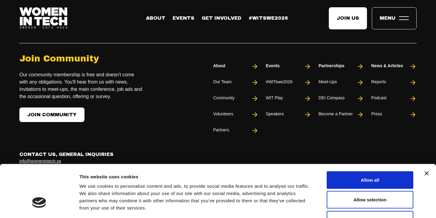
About (155, 18)
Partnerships (341, 66)
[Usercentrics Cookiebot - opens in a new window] (39, 206)
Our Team (236, 82)
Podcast (394, 98)
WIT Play (288, 98)
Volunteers (236, 114)
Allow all (370, 138)
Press (394, 114)
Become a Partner (341, 114)
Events (183, 18)
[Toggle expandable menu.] (394, 18)
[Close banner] (426, 132)
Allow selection (369, 158)
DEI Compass (341, 98)
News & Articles (394, 66)
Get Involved (221, 18)
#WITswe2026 (268, 18)
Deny (370, 178)
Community (236, 98)
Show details (318, 206)
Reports (394, 82)
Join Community (52, 114)
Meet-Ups (341, 82)
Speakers (288, 114)
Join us (348, 18)
